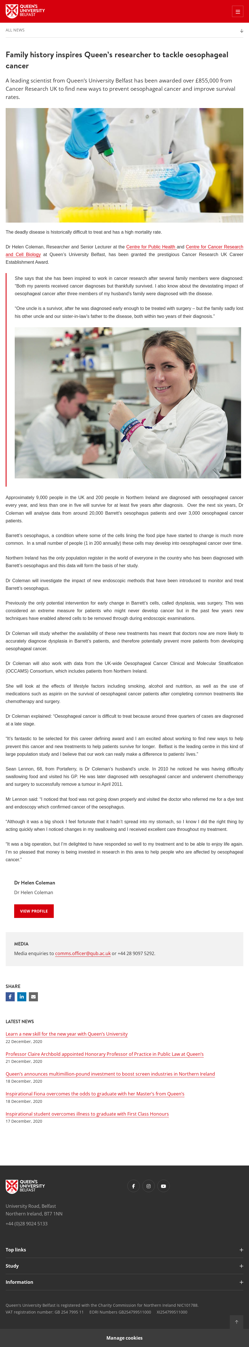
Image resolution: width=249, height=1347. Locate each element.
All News (15, 30)
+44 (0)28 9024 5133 (27, 1224)
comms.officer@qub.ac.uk (83, 953)
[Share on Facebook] (10, 996)
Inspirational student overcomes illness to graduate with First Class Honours (87, 1114)
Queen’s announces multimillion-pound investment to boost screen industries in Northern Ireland (110, 1074)
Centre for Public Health (151, 246)
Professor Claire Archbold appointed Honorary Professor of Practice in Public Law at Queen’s (105, 1054)
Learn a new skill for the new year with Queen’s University (67, 1034)
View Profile (34, 911)
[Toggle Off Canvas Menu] (237, 11)
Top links (16, 1250)
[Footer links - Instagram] (148, 1186)
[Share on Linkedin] (21, 996)
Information (19, 1282)
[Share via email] (33, 996)
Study (12, 1266)
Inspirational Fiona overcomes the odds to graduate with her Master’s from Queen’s (95, 1094)
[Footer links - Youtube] (163, 1186)
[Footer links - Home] (25, 1187)
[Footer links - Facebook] (133, 1186)
